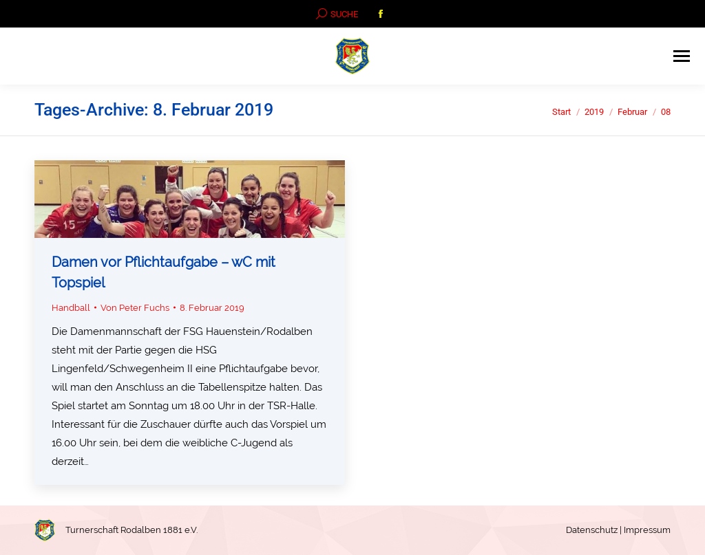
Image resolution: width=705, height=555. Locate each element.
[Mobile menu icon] (681, 56)
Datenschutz (592, 530)
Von (135, 308)
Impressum (647, 530)
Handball (71, 308)
